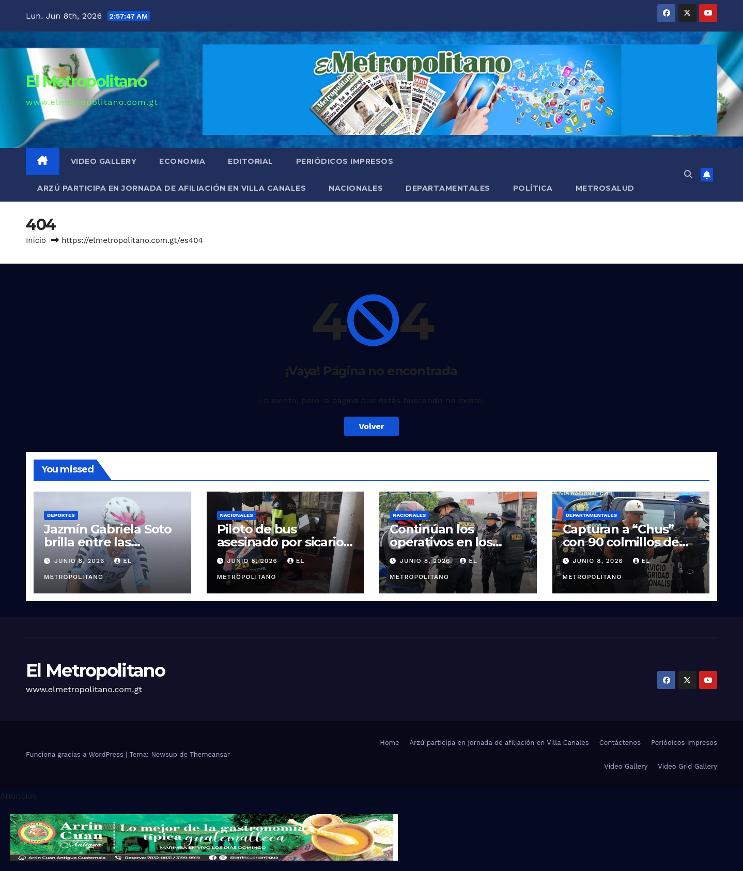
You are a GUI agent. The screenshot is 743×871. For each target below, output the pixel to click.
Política (533, 188)
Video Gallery (104, 161)
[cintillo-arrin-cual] (204, 837)
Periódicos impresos (345, 161)
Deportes (61, 515)
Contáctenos (620, 742)
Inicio (36, 240)
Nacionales (356, 188)
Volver (371, 426)
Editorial (250, 161)
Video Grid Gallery (687, 766)
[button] (688, 174)
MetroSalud (605, 188)
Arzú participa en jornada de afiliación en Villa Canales (171, 188)
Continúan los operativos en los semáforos (441, 542)
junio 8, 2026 (80, 560)
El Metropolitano (86, 81)
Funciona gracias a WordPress (76, 754)
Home (389, 742)
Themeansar (210, 754)
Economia (182, 161)
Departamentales (448, 188)
